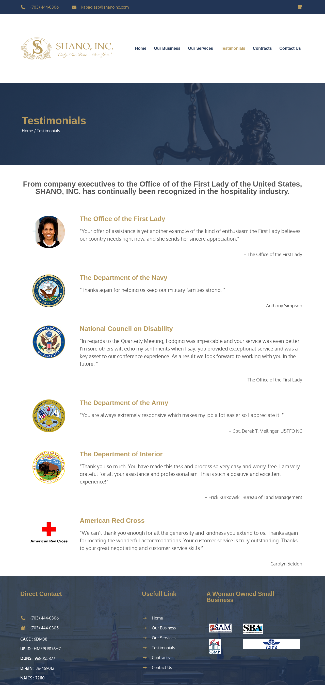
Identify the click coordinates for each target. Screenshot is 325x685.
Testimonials (233, 48)
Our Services (200, 48)
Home (140, 48)
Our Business (167, 48)
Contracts (262, 48)
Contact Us (290, 48)
